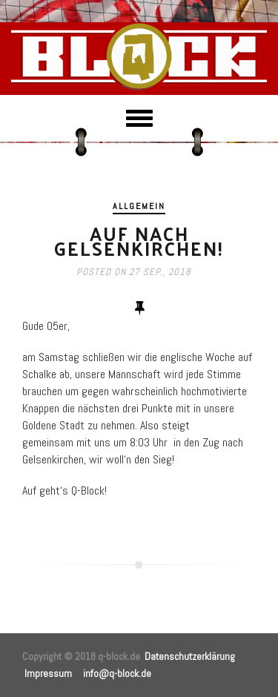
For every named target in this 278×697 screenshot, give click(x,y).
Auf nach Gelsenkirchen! (139, 241)
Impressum (48, 673)
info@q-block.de (117, 673)
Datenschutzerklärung (190, 656)
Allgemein (139, 206)
